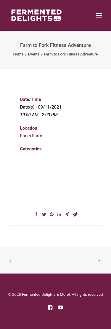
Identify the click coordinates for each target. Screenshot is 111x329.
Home (18, 54)
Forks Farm (31, 136)
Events (34, 54)
